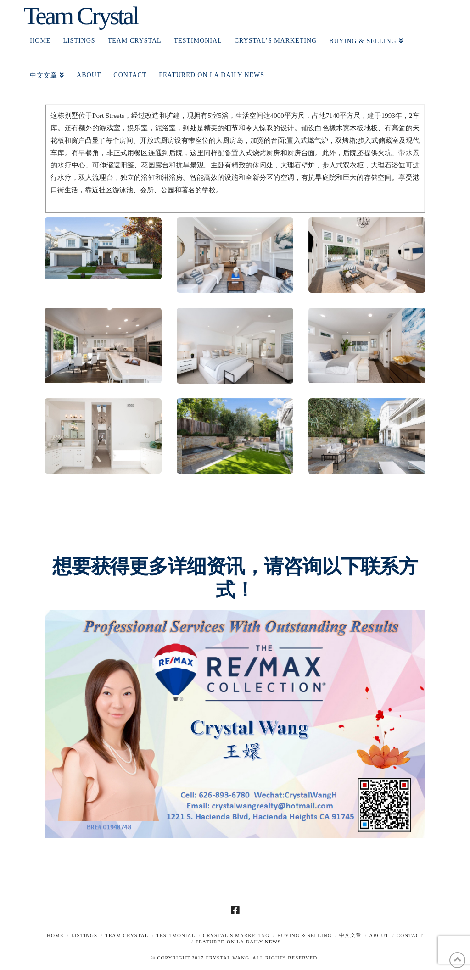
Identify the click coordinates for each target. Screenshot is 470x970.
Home (55, 935)
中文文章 (350, 935)
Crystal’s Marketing (236, 935)
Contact (410, 935)
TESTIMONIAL (175, 935)
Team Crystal (80, 15)
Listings (84, 935)
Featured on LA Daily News (238, 941)
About (379, 935)
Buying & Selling (304, 935)
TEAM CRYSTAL (127, 935)
